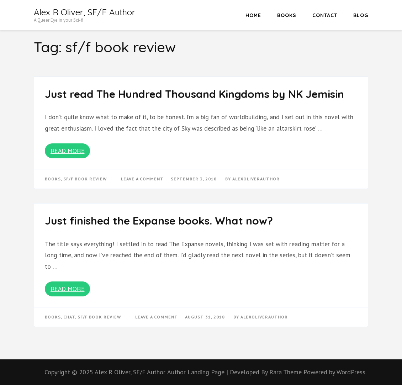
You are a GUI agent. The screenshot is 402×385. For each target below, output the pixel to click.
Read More (68, 150)
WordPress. (351, 372)
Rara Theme (286, 372)
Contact (324, 15)
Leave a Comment (142, 178)
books (53, 178)
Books (286, 15)
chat (69, 317)
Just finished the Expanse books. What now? (159, 220)
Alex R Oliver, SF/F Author (84, 12)
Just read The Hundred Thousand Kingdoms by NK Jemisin (194, 94)
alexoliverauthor (256, 178)
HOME (253, 15)
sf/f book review (85, 178)
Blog (360, 15)
